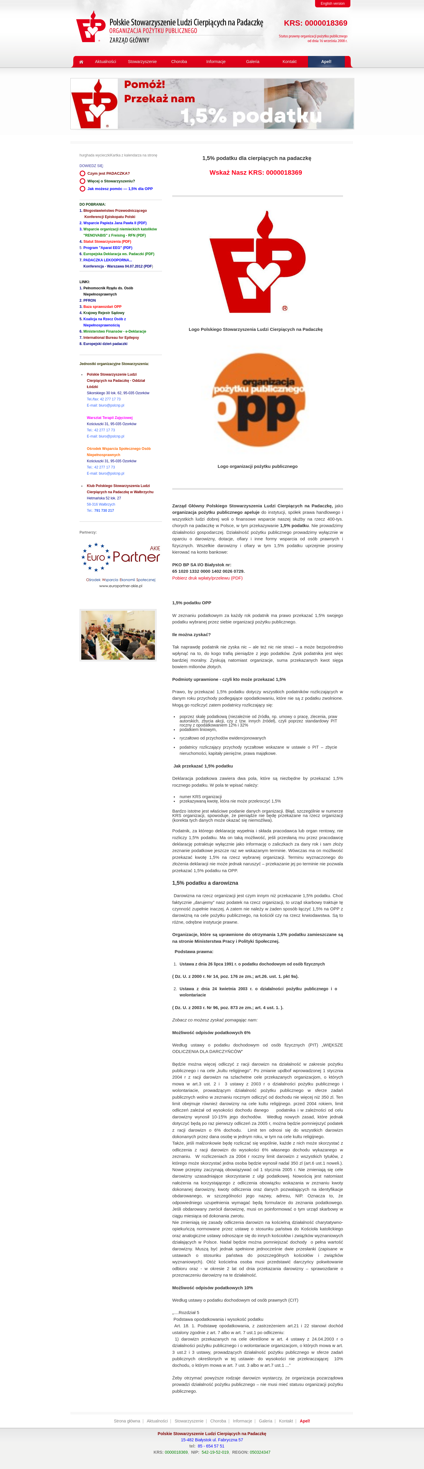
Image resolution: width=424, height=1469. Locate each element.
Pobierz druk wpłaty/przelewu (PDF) (207, 577)
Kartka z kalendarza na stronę (133, 155)
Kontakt (286, 1421)
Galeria (265, 1421)
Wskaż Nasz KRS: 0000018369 (256, 172)
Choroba (218, 1421)
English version (332, 3)
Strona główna (127, 1421)
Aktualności (157, 1421)
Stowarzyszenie (189, 1421)
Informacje (242, 1421)
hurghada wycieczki (95, 155)
